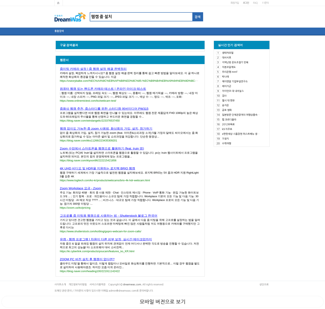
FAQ (255, 3)
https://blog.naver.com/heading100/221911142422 (90, 271)
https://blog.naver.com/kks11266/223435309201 (88, 140)
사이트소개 (60, 284)
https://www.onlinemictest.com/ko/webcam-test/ (88, 100)
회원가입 (234, 3)
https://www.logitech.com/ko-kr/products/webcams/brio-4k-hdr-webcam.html (105, 180)
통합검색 (59, 31)
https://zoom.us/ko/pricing (75, 207)
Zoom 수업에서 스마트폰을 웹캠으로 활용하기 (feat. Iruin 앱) (102, 148)
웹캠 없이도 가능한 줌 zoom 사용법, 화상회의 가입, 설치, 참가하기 (106, 128)
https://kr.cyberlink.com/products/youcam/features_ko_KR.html (97, 251)
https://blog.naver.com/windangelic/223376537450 (90, 120)
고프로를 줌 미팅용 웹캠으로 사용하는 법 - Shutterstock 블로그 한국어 (109, 215)
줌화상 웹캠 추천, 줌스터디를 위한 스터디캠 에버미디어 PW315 (104, 108)
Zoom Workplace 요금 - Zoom (80, 188)
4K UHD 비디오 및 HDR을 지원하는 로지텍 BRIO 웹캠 (97, 168)
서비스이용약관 (98, 284)
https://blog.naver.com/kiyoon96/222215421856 (88, 160)
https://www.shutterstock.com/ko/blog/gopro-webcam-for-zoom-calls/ (100, 231)
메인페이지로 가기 (59, 3)
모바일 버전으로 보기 (163, 301)
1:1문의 (265, 3)
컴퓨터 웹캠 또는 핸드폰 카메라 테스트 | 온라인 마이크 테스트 (103, 88)
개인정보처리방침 (78, 284)
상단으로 (264, 284)
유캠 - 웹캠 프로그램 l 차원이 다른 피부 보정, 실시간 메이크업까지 (106, 239)
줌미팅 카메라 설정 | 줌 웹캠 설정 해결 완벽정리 (93, 69)
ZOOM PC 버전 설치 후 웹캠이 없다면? (87, 259)
